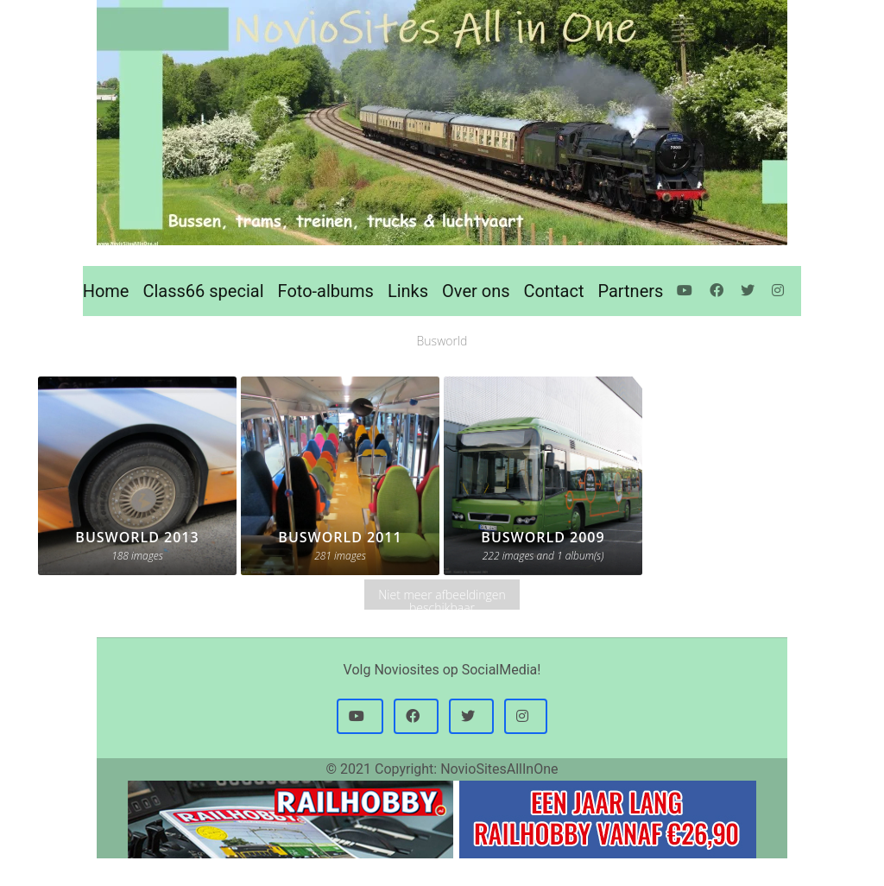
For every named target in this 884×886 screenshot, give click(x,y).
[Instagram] (779, 291)
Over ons (475, 291)
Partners (630, 291)
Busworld (442, 340)
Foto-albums (326, 291)
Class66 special (202, 291)
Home (106, 291)
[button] (360, 717)
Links (408, 291)
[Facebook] (718, 291)
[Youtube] (686, 291)
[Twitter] (749, 291)
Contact (554, 291)
